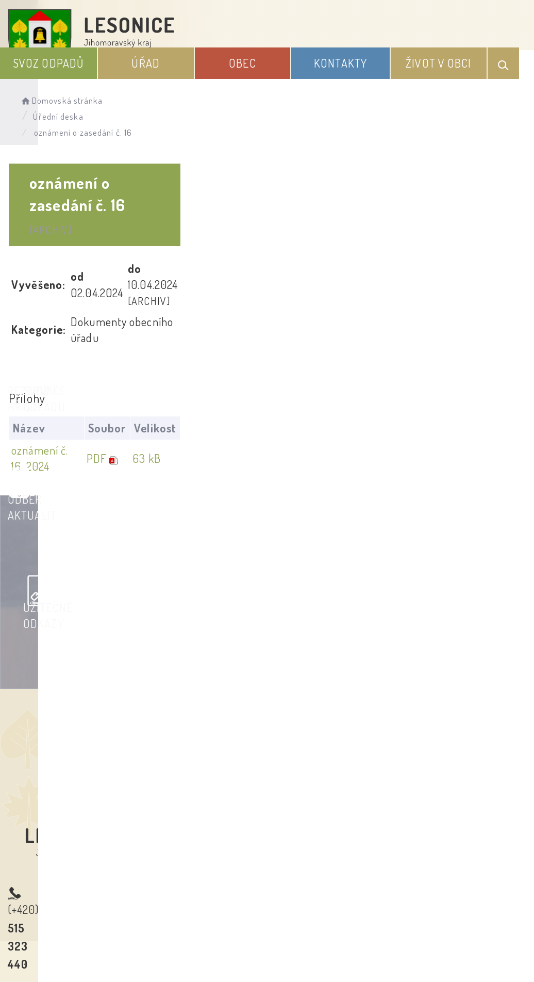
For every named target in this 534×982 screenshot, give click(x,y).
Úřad (287, 61)
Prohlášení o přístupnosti (191, 872)
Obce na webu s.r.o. (452, 922)
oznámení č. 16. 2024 (74, 326)
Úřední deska (200, 90)
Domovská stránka (116, 90)
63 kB (477, 326)
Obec (344, 61)
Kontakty (404, 61)
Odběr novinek (305, 872)
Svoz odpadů (228, 53)
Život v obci (465, 53)
